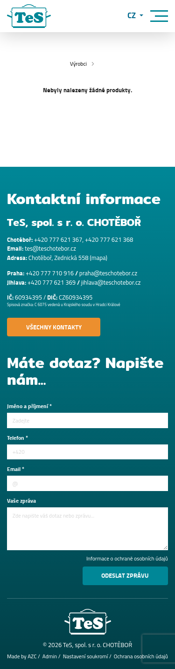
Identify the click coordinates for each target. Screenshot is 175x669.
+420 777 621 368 (109, 239)
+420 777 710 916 (50, 273)
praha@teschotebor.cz (108, 273)
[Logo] (29, 16)
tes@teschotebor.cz (50, 248)
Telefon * (17, 438)
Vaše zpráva (21, 501)
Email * (15, 469)
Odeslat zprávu (125, 575)
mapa (98, 257)
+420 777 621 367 (58, 239)
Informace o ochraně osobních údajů (127, 559)
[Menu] (159, 16)
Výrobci (78, 64)
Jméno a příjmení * (29, 406)
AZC (32, 656)
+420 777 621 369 (52, 282)
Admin (49, 656)
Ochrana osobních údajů (141, 656)
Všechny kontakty (54, 327)
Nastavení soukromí (85, 656)
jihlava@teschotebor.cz (111, 282)
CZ (132, 16)
